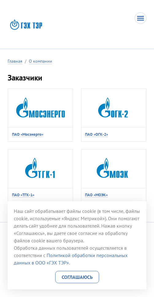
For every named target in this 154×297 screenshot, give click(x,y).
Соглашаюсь (77, 277)
